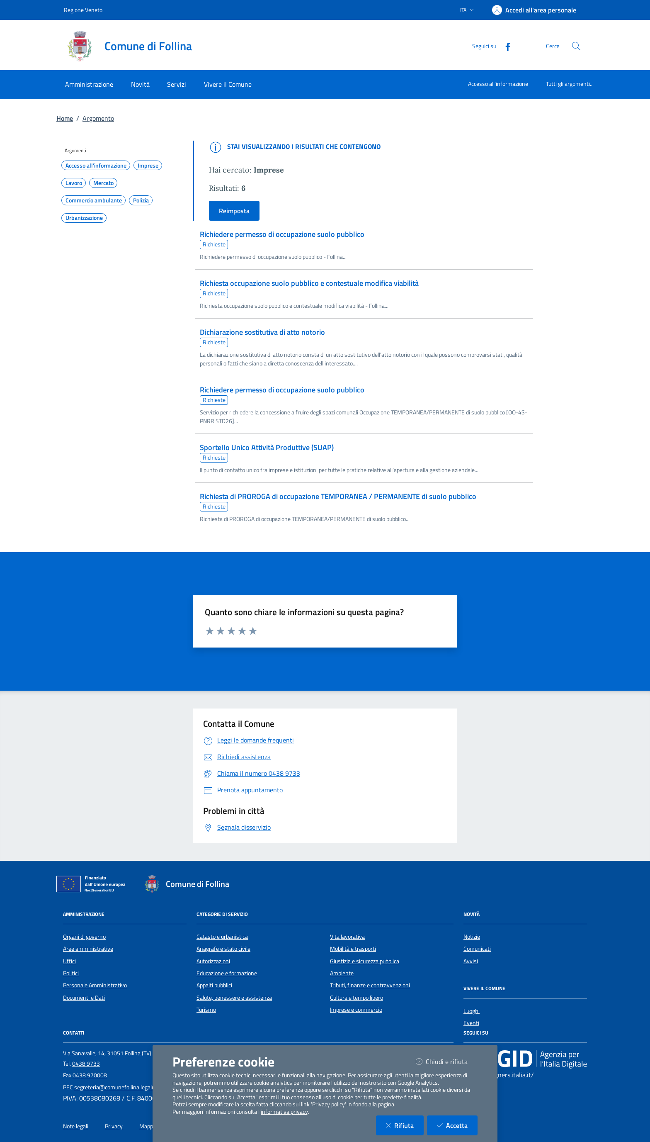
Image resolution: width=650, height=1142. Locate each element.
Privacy (114, 1126)
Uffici (69, 961)
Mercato (103, 182)
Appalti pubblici (214, 985)
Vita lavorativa (347, 936)
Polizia (141, 200)
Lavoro (73, 182)
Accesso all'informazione (498, 83)
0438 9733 (86, 1063)
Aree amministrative (88, 948)
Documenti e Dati (84, 997)
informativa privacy (284, 1111)
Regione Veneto (83, 9)
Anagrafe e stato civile (223, 948)
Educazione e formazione (226, 973)
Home (64, 118)
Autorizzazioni (213, 961)
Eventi (471, 1023)
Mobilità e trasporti (353, 948)
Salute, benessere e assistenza (234, 997)
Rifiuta (405, 1125)
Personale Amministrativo (95, 985)
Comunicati (477, 948)
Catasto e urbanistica (222, 936)
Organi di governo (84, 936)
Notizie (471, 936)
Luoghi (471, 1010)
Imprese (148, 165)
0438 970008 (90, 1075)
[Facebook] (504, 45)
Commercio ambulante (93, 200)
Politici (71, 973)
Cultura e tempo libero (356, 997)
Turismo (206, 1009)
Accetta (457, 1125)
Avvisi (470, 961)
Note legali (75, 1126)
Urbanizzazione (84, 217)
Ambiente (342, 973)
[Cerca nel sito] (576, 46)
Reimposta (234, 211)
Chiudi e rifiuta (447, 1061)
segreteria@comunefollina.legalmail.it (120, 1087)
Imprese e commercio (356, 1009)
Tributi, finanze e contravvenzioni (370, 985)
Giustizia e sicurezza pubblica (364, 961)
